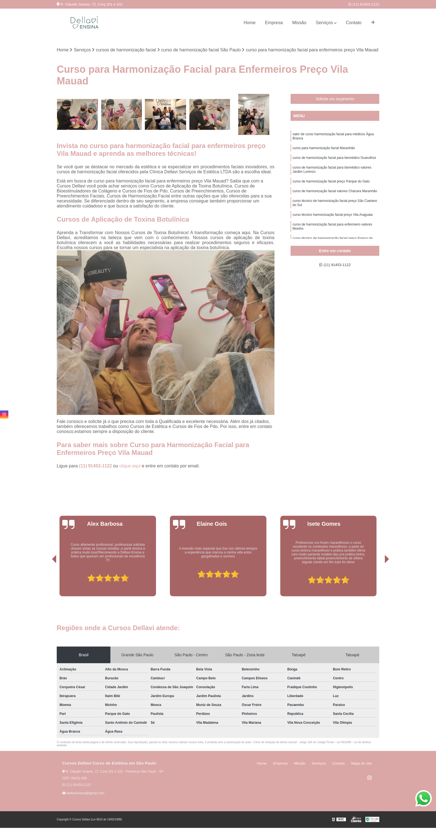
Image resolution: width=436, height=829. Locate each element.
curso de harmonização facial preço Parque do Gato (331, 188)
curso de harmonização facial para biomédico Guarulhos (334, 162)
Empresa (274, 22)
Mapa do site (363, 764)
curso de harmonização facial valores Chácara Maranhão (335, 198)
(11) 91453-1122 (363, 4)
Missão (299, 22)
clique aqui (130, 467)
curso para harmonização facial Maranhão (324, 151)
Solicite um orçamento (335, 99)
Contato (353, 22)
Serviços (324, 22)
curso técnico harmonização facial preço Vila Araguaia (333, 224)
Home (250, 22)
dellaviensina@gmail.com (83, 794)
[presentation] (46, 581)
